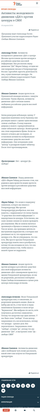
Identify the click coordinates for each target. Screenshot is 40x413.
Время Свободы (8, 9)
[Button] (34, 30)
